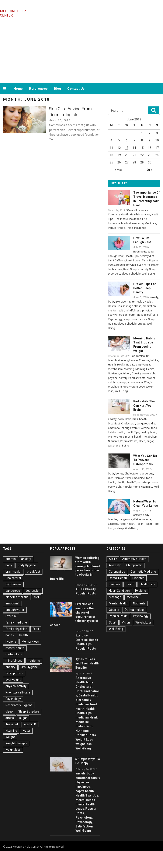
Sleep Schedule (131, 273)
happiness (83, 786)
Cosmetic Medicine (143, 571)
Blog (57, 89)
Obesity (136, 373)
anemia (11, 559)
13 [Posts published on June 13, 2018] (126, 147)
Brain (128, 419)
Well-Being (148, 273)
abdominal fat (140, 355)
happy (80, 791)
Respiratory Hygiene (19, 705)
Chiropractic (134, 565)
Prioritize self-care (147, 314)
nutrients (34, 660)
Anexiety (115, 565)
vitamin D (146, 486)
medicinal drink (87, 717)
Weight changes (118, 386)
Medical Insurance (132, 223)
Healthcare (121, 218)
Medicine (82, 722)
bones (119, 473)
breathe (112, 519)
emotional (114, 428)
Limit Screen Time (137, 260)
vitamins (11, 730)
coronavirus (13, 584)
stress (141, 323)
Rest (126, 269)
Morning (129, 369)
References (38, 89)
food (154, 428)
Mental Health (85, 800)
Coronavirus (117, 571)
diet (153, 423)
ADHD (80, 589)
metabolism (115, 369)
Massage (115, 597)
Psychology (115, 319)
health (139, 301)
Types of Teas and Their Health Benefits (87, 663)
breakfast (114, 360)
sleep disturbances (135, 319)
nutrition (125, 373)
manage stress (132, 306)
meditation (149, 306)
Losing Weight (141, 364)
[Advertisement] (81, 50)
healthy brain (148, 432)
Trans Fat (12, 724)
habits (131, 301)
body (111, 301)
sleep (122, 382)
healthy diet (147, 256)
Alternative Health (134, 559)
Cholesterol (128, 423)
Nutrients (113, 373)
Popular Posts (116, 227)
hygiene (11, 641)
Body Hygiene (27, 565)
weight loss (13, 749)
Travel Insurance (136, 227)
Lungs (112, 528)
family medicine (135, 478)
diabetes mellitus (17, 597)
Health (125, 214)
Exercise (120, 301)
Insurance (135, 218)
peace (80, 808)
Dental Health (88, 695)
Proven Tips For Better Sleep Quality (144, 288)
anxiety (154, 297)
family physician (16, 629)
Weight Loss (137, 386)
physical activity (117, 377)
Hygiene (140, 590)
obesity (10, 667)
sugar (150, 441)
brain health (139, 419)
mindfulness (133, 310)
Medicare (150, 223)
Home (18, 89)
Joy (95, 795)
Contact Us (75, 89)
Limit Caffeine (116, 260)
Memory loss (116, 436)
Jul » (149, 169)
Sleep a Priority (139, 269)
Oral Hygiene (29, 667)
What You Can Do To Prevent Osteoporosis (145, 460)
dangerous (143, 423)
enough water (129, 360)
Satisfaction (84, 826)
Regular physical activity (130, 264)
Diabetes (138, 578)
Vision (126, 622)
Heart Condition (119, 590)
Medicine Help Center (13, 13)
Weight (148, 382)
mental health (116, 310)
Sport (112, 622)
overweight (149, 373)
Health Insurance (140, 214)
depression (32, 590)
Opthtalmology (135, 609)
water (139, 382)
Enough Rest (116, 256)
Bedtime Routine (143, 251)
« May (118, 169)
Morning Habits (144, 369)
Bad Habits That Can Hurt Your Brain (144, 406)
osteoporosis (149, 482)
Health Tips (132, 256)
